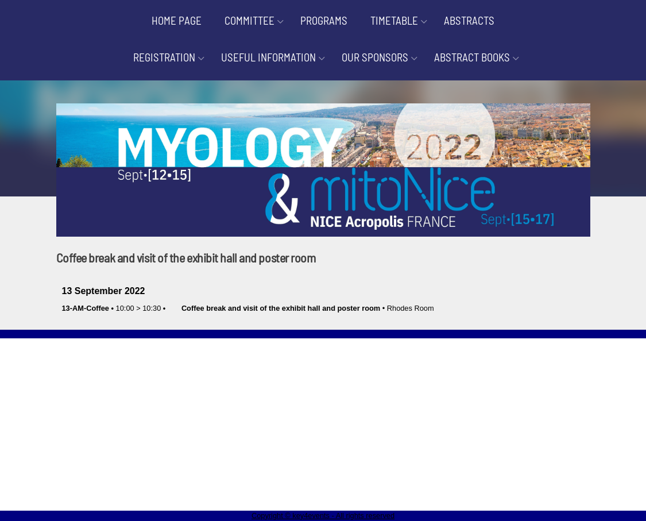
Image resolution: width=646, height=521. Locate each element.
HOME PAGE (177, 20)
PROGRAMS (323, 20)
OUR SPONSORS (375, 57)
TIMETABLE (394, 20)
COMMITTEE (249, 20)
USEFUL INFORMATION (268, 57)
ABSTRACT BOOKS (472, 57)
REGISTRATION (164, 57)
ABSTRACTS (469, 20)
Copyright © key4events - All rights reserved (323, 515)
